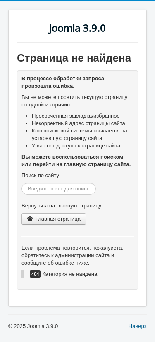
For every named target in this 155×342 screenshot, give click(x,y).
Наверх (138, 326)
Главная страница (54, 219)
